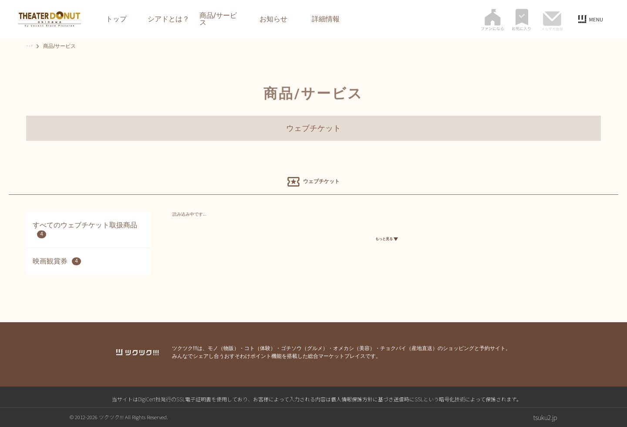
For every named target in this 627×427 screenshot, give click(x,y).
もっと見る (386, 241)
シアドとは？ (168, 19)
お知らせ (273, 19)
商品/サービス (218, 19)
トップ (116, 19)
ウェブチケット (313, 128)
